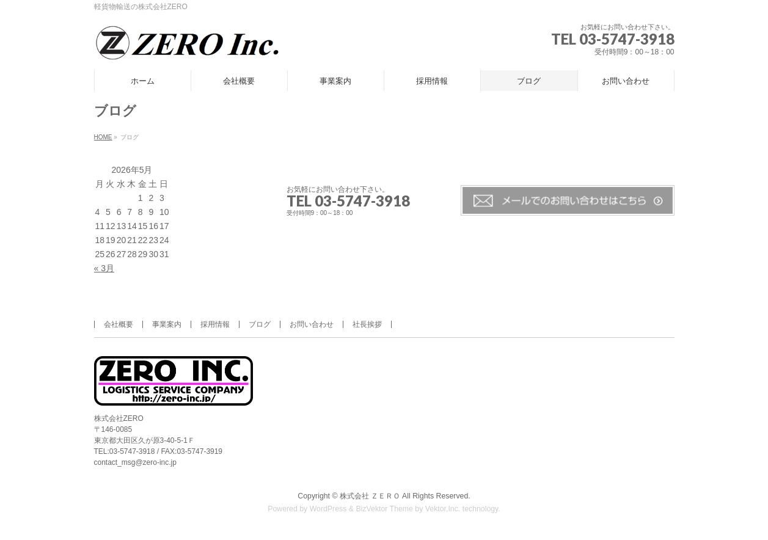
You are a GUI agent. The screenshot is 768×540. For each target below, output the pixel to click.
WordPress (328, 509)
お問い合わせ (312, 324)
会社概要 (118, 324)
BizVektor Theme (384, 509)
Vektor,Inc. (443, 509)
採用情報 (215, 324)
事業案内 (166, 324)
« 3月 (104, 268)
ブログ (260, 324)
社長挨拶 (367, 324)
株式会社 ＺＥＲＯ (370, 496)
